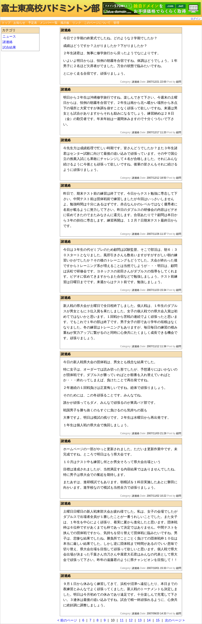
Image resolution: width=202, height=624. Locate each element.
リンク (76, 22)
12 (131, 620)
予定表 (32, 22)
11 (122, 620)
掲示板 (64, 22)
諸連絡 (8, 42)
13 (140, 620)
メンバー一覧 (49, 22)
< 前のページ (67, 620)
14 (149, 620)
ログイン (196, 18)
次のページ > (175, 620)
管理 (116, 22)
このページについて (97, 22)
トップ (6, 22)
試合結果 (9, 47)
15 (158, 620)
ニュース (9, 36)
